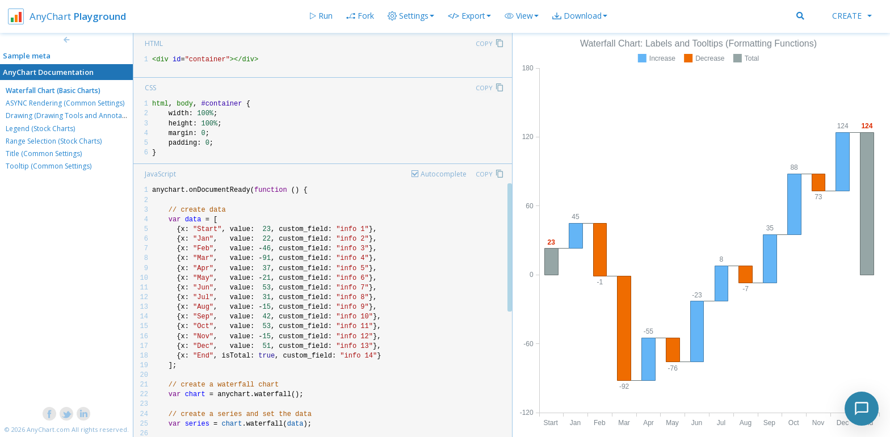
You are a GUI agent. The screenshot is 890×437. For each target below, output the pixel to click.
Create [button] (852, 15)
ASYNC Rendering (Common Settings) (65, 103)
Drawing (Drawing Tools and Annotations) (73, 115)
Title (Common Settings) (44, 153)
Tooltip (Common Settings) (48, 166)
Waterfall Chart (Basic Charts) (53, 90)
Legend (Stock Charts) (40, 128)
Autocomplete (444, 174)
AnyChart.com (48, 429)
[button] (521, 16)
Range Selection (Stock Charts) (54, 141)
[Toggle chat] (862, 409)
